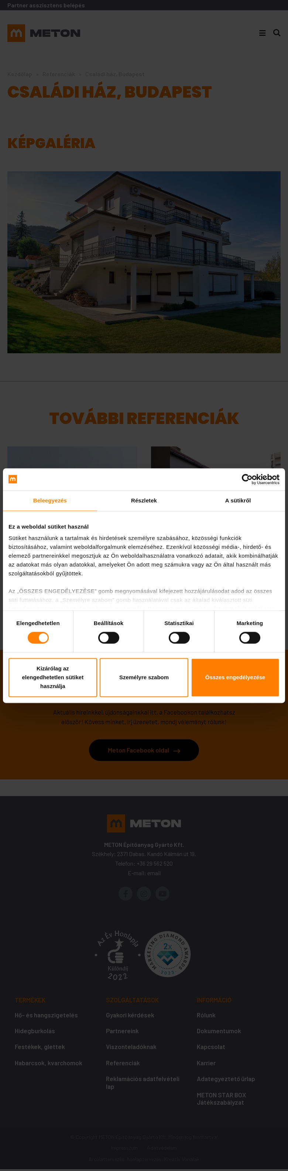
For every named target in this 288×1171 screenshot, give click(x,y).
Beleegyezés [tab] (50, 500)
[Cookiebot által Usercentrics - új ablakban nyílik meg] (247, 479)
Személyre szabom (144, 677)
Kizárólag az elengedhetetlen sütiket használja (52, 677)
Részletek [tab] (144, 500)
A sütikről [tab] (238, 500)
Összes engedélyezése (235, 677)
